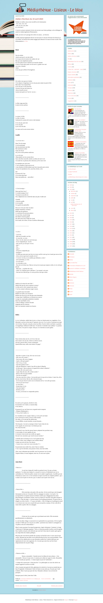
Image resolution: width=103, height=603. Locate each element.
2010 (71, 239)
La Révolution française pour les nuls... (80, 130)
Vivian (70, 288)
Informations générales (73, 77)
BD (68, 59)
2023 (71, 189)
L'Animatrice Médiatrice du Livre (77, 265)
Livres (69, 82)
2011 (71, 237)
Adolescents (71, 51)
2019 (71, 219)
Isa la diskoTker (73, 262)
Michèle (71, 274)
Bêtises (69, 64)
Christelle (71, 254)
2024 (71, 187)
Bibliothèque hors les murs (74, 61)
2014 (71, 230)
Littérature (70, 80)
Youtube (70, 174)
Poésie (69, 98)
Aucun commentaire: (46, 578)
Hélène (71, 259)
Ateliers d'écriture (24, 580)
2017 (71, 224)
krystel (71, 291)
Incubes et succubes (79, 152)
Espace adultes (71, 74)
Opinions (70, 90)
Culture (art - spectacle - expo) (75, 69)
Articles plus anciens (57, 586)
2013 (71, 233)
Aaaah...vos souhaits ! (80, 120)
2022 (71, 213)
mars (72, 208)
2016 (71, 226)
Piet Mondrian (77, 109)
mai (72, 200)
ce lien (26, 41)
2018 (71, 222)
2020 (71, 217)
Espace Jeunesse (72, 72)
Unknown (71, 283)
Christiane (71, 257)
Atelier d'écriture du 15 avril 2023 (29, 19)
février (72, 210)
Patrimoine (70, 93)
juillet (72, 197)
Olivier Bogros (72, 277)
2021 (71, 215)
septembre (73, 195)
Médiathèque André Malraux (76, 271)
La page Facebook (72, 171)
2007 (71, 246)
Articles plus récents (21, 586)
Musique (70, 87)
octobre (73, 193)
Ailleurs (69, 53)
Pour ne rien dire (72, 95)
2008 (71, 243)
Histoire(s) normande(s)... (80, 141)
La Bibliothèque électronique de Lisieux (77, 177)
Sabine (71, 280)
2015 (71, 228)
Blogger (75, 599)
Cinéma (70, 66)
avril (72, 202)
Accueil (39, 586)
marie (70, 294)
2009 (71, 241)
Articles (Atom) (42, 590)
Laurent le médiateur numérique (77, 268)
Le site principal (72, 169)
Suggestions (71, 101)
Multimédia (70, 85)
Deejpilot (66, 599)
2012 (71, 235)
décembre (73, 191)
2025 (71, 185)
